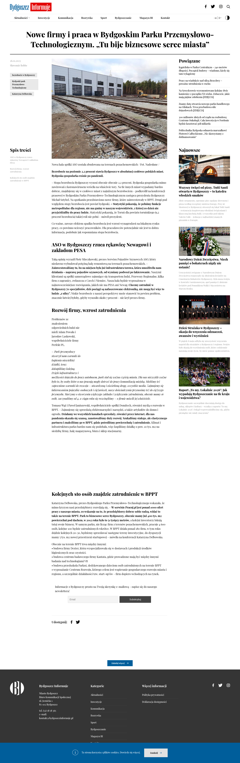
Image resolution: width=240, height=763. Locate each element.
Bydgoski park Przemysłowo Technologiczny (19, 84)
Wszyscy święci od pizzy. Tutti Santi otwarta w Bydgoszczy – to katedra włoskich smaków (203, 191)
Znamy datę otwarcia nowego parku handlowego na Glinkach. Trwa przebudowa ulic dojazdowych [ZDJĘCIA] (204, 107)
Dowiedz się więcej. (130, 752)
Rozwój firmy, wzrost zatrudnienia (19, 170)
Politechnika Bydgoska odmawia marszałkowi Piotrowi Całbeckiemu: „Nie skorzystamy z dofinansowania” (203, 133)
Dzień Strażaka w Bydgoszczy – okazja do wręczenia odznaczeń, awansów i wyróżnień (201, 332)
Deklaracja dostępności (154, 701)
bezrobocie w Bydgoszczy (23, 75)
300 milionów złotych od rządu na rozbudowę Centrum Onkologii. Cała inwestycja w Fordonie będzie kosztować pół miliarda (204, 120)
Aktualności (21, 17)
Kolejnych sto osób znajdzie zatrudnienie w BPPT (22, 179)
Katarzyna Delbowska (22, 94)
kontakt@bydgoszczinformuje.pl (56, 718)
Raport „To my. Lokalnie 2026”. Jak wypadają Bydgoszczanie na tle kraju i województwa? (204, 394)
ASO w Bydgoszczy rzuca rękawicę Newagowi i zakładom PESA (24, 160)
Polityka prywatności (153, 694)
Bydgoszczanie (123, 17)
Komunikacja (65, 17)
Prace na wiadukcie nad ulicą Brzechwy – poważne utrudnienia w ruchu (200, 82)
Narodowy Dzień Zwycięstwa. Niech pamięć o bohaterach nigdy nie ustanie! (203, 263)
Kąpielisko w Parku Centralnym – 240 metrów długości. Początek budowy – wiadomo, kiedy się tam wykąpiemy (204, 70)
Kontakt (165, 17)
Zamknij (154, 753)
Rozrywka (86, 17)
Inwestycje (44, 17)
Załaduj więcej (118, 663)
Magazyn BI (146, 17)
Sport (103, 17)
